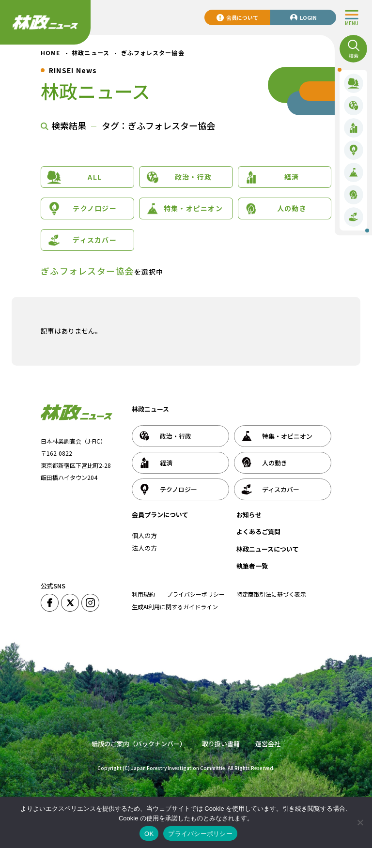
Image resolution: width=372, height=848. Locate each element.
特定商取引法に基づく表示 (271, 594)
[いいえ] (360, 822)
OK (149, 833)
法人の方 (144, 548)
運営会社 (267, 743)
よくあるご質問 (258, 531)
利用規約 (143, 594)
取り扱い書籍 (221, 743)
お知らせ (249, 514)
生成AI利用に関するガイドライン (175, 606)
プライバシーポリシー (196, 594)
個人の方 (144, 535)
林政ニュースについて (267, 549)
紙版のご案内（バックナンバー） (139, 743)
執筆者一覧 (252, 565)
